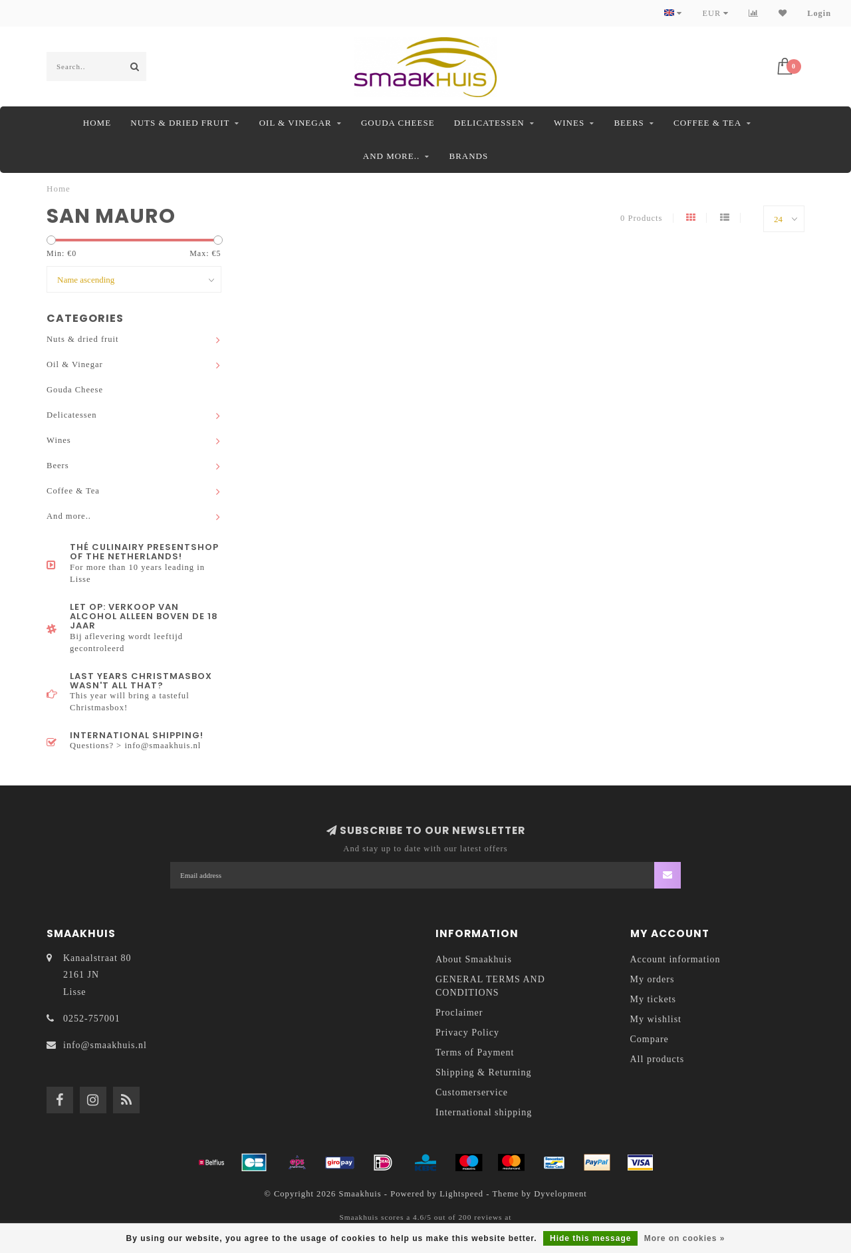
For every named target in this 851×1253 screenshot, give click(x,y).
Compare (649, 1039)
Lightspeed (461, 1193)
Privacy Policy (467, 1033)
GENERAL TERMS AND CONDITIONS (490, 986)
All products (657, 1059)
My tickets (653, 999)
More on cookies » (684, 1238)
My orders (652, 979)
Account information (675, 959)
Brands (468, 156)
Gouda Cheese (398, 123)
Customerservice (471, 1092)
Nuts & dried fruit (179, 123)
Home (97, 123)
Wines (569, 123)
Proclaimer (459, 1013)
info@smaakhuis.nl (105, 1045)
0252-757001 (91, 1019)
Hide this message (590, 1238)
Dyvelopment (560, 1193)
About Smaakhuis (473, 959)
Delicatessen (489, 123)
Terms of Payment (474, 1052)
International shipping (483, 1112)
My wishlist (656, 1019)
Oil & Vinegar (295, 123)
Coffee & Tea (707, 123)
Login (819, 13)
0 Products (641, 218)
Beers (629, 123)
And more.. (391, 156)
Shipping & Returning (483, 1072)
